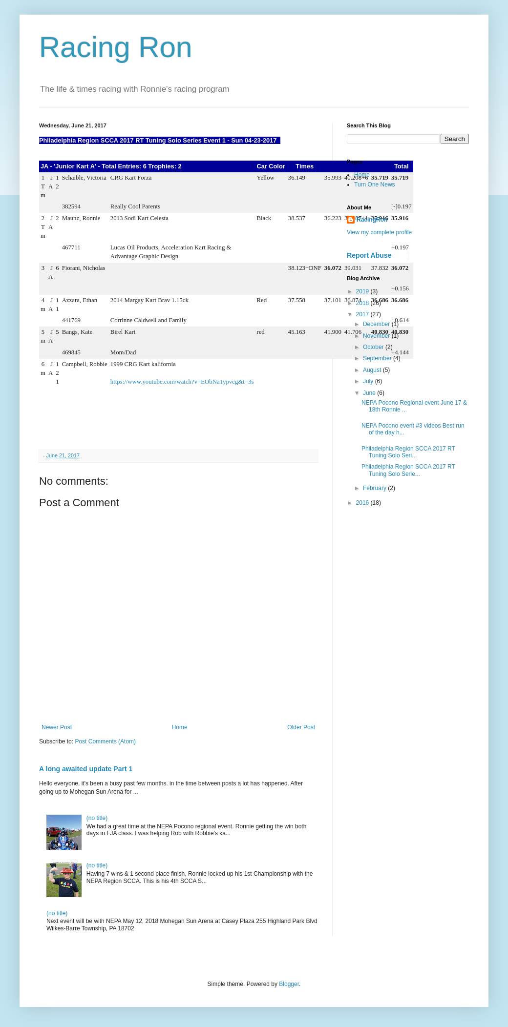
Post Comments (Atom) (105, 741)
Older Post (301, 727)
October (374, 347)
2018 (363, 303)
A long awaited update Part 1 (85, 769)
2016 (363, 502)
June (370, 393)
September (378, 358)
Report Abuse (369, 255)
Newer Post (57, 727)
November (377, 335)
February (375, 488)
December (377, 324)
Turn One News (374, 184)
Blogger (289, 984)
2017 (363, 314)
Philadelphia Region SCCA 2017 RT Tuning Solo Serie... (408, 470)
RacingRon (372, 219)
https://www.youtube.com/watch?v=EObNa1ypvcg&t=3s (182, 381)
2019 (363, 291)
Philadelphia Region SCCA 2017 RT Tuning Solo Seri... (408, 452)
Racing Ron (115, 47)
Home (180, 727)
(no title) (96, 818)
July (369, 381)
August (373, 370)
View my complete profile (379, 232)
